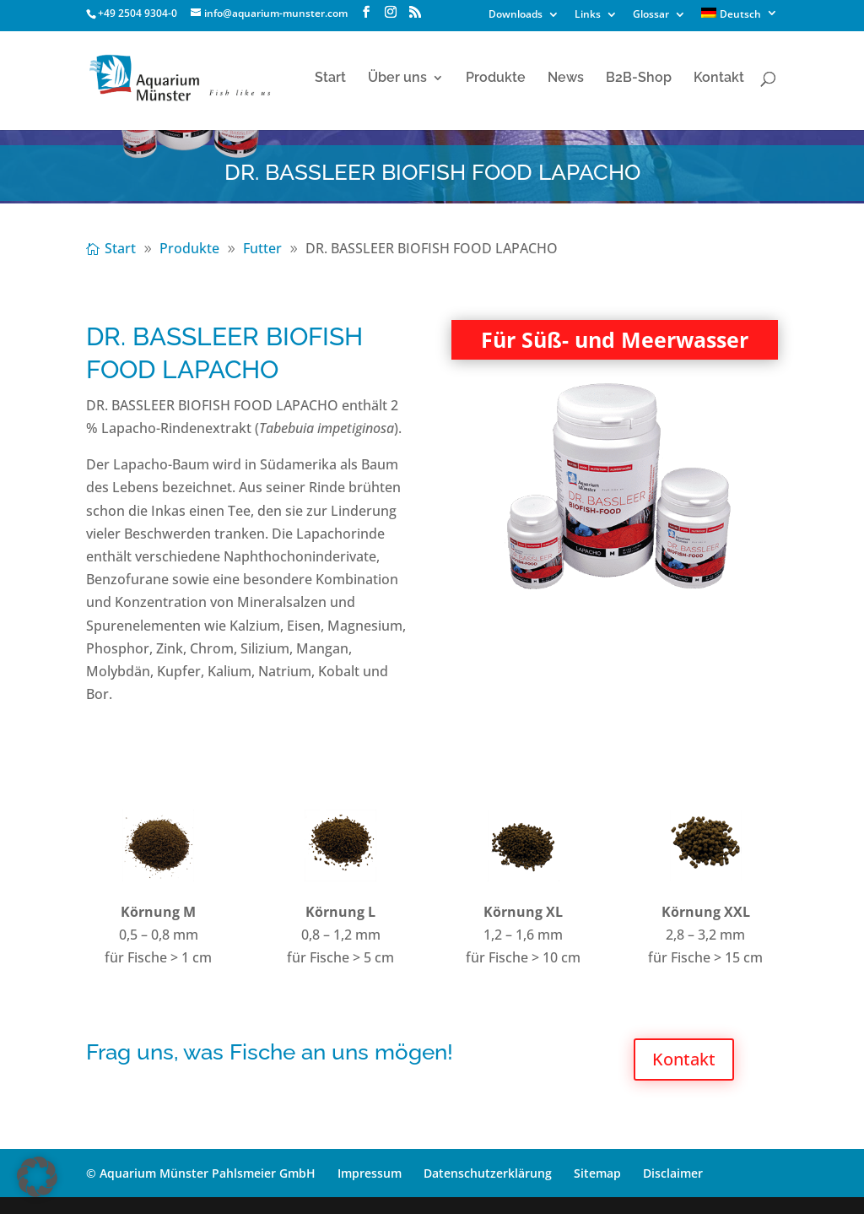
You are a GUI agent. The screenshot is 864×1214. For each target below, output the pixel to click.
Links (588, 15)
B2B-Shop (639, 78)
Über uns (397, 78)
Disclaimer (673, 1173)
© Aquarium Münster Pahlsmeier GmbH (201, 1173)
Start (330, 78)
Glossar (651, 15)
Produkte (496, 78)
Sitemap (597, 1173)
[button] (37, 1177)
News (566, 78)
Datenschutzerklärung (488, 1173)
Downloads (516, 15)
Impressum (370, 1173)
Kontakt (719, 78)
